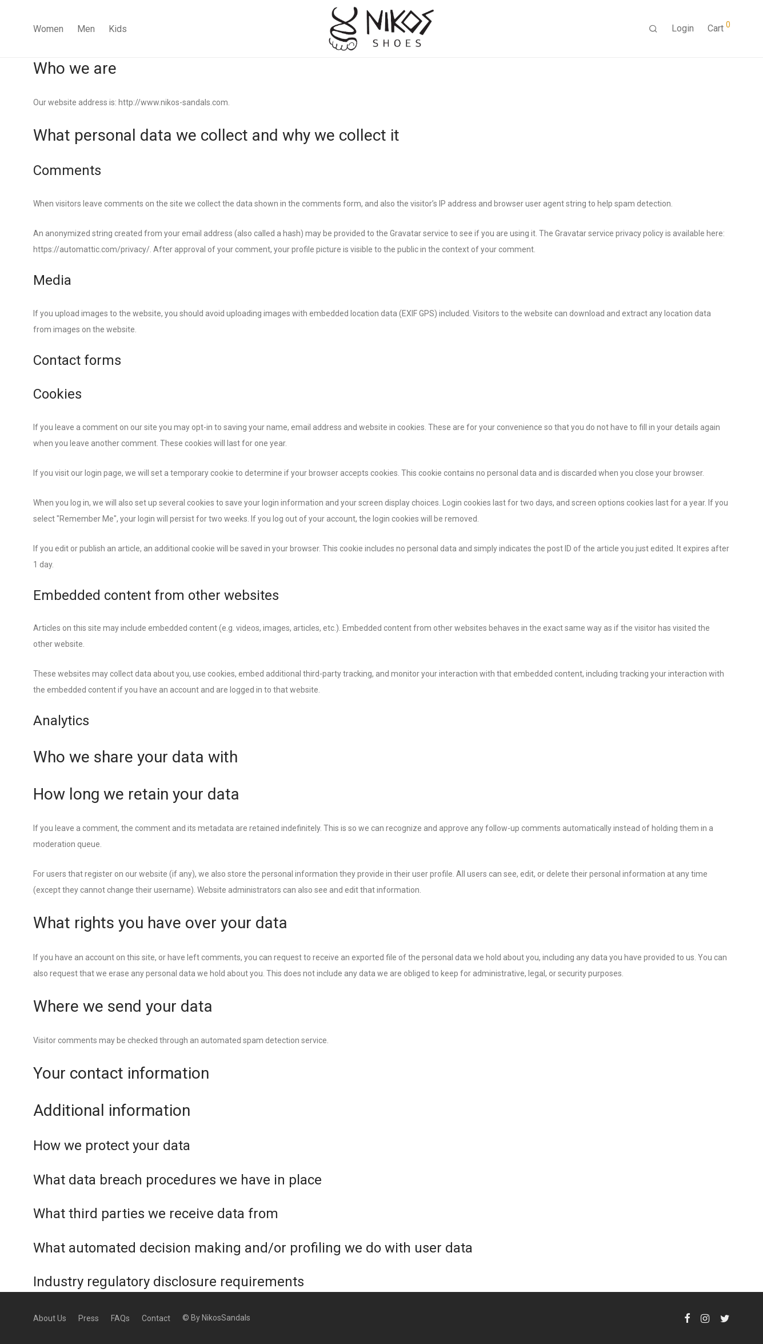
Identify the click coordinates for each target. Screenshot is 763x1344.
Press (88, 1318)
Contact (156, 1318)
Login (683, 28)
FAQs (120, 1318)
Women (48, 28)
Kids (118, 28)
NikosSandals (226, 1317)
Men (86, 28)
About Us (49, 1318)
